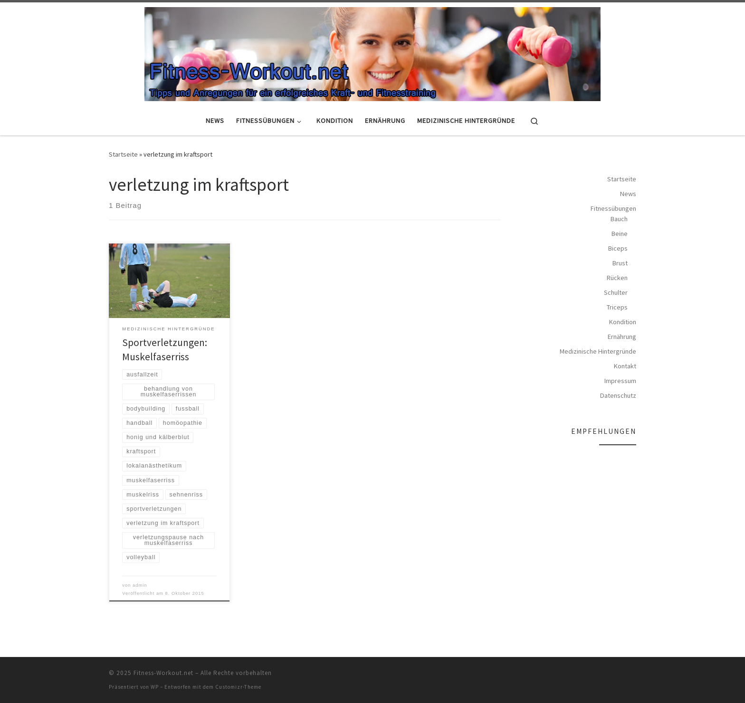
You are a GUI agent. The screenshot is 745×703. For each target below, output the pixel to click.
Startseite (123, 154)
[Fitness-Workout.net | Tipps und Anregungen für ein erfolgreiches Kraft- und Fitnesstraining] (372, 53)
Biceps (618, 248)
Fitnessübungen (613, 208)
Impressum (620, 380)
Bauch (619, 219)
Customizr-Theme (238, 687)
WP (155, 687)
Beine (619, 233)
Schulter (616, 292)
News (628, 193)
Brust (620, 263)
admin (140, 585)
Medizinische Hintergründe (598, 351)
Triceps (617, 307)
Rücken (617, 277)
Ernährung (622, 336)
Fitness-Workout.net (163, 673)
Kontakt (625, 366)
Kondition (622, 322)
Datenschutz (618, 395)
